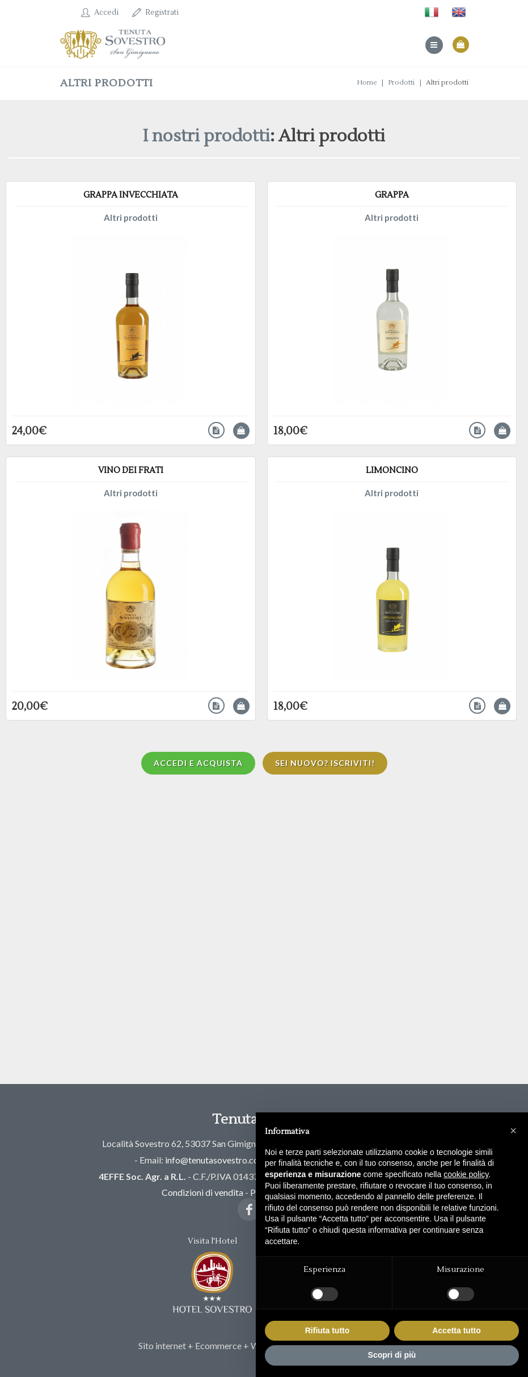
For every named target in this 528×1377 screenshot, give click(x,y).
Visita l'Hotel (212, 1275)
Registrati (155, 12)
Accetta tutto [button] (456, 1330)
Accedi (100, 12)
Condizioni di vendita (202, 1192)
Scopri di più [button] (392, 1354)
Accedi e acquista (198, 763)
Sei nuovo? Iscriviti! (325, 763)
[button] (513, 1130)
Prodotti (401, 82)
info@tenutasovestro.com (215, 1159)
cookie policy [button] (465, 1174)
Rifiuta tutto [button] (327, 1330)
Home (367, 82)
